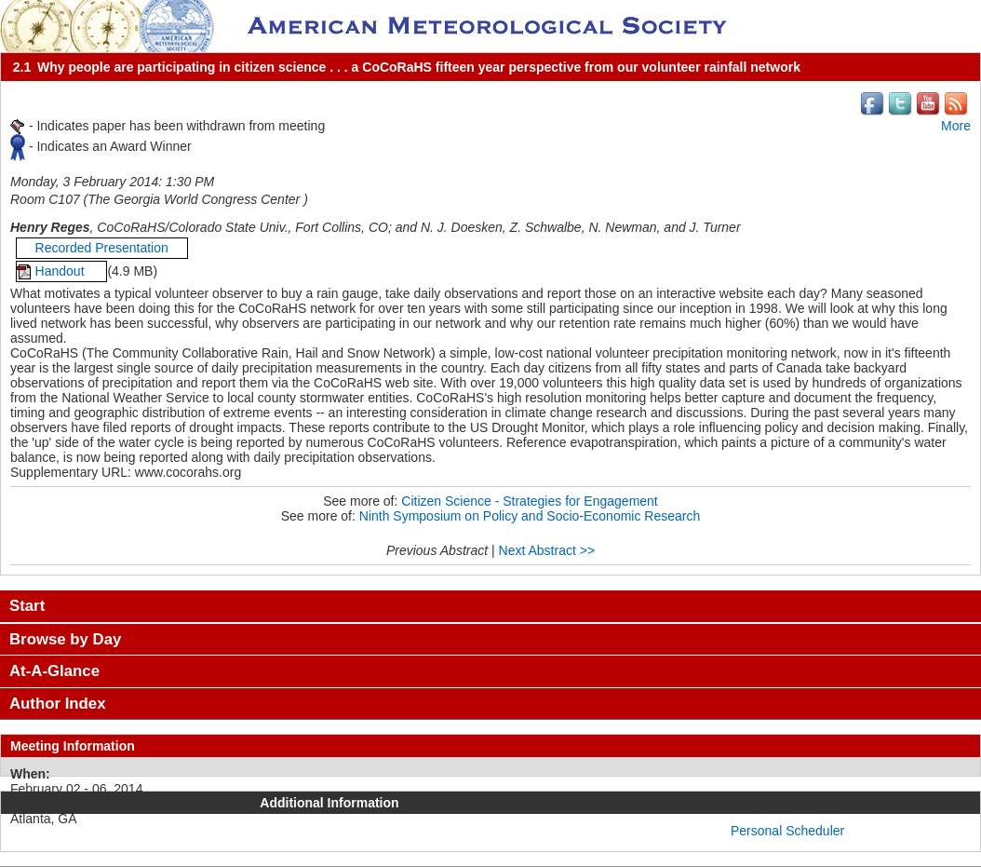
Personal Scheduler (787, 830)
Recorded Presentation (101, 247)
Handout (61, 271)
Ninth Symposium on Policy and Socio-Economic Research (530, 515)
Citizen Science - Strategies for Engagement (529, 501)
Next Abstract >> (547, 550)
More (956, 125)
